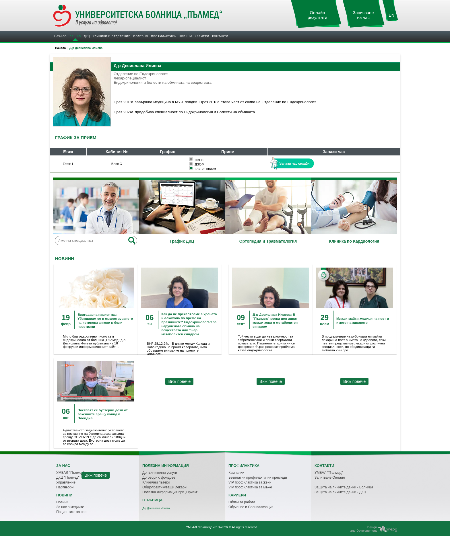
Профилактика (163, 36)
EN (391, 15)
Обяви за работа (241, 502)
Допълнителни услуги (159, 473)
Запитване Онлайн (330, 477)
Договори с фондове (158, 477)
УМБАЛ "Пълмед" (329, 473)
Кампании (236, 473)
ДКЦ (87, 36)
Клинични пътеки (156, 482)
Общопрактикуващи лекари (164, 487)
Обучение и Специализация (251, 507)
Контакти (220, 36)
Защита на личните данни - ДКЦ (340, 492)
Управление (65, 482)
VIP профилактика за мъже (250, 487)
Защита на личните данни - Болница (344, 487)
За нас (75, 36)
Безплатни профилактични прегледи (257, 477)
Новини (185, 36)
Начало (60, 36)
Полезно (140, 36)
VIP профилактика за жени (249, 482)
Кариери (202, 36)
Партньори (64, 487)
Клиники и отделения (112, 36)
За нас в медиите (70, 507)
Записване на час (363, 15)
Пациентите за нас (71, 512)
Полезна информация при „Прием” (170, 492)
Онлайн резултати (317, 15)
